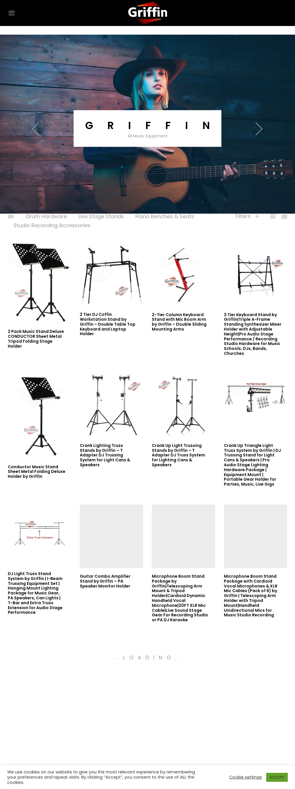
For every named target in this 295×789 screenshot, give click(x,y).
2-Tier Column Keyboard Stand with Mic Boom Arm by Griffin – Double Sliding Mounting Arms (179, 322)
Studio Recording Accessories (52, 225)
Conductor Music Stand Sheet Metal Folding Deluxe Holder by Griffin (36, 472)
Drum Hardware (46, 216)
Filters (247, 216)
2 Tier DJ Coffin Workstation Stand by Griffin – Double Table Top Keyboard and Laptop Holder (107, 324)
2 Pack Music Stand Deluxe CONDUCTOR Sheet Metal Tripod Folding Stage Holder (36, 339)
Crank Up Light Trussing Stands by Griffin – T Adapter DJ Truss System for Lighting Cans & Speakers (178, 455)
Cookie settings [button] (245, 777)
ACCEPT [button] (277, 777)
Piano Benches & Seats (164, 216)
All (11, 216)
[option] (147, 128)
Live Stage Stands (101, 216)
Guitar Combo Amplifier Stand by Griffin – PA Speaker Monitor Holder (105, 581)
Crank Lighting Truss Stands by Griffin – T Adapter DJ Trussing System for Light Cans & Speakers (105, 455)
